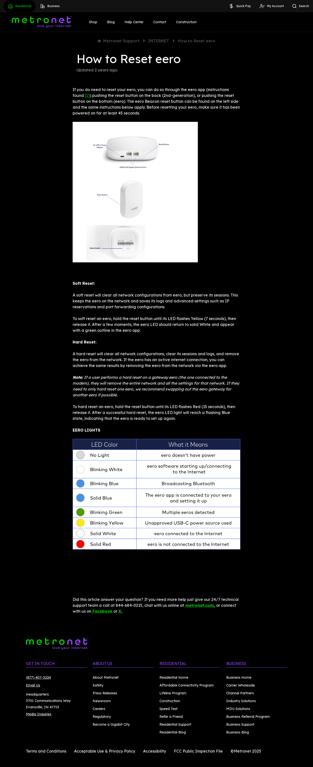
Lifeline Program (172, 693)
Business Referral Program (248, 716)
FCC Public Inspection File (198, 751)
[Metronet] (42, 22)
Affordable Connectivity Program (186, 685)
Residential (19, 6)
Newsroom (102, 701)
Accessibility (154, 751)
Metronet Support (118, 40)
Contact (159, 22)
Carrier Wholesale (240, 685)
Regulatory (102, 716)
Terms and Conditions (46, 751)
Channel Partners (240, 693)
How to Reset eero (196, 40)
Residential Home (173, 677)
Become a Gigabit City (111, 724)
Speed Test (168, 709)
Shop (93, 22)
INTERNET (158, 40)
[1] (87, 95)
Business (50, 6)
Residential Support (175, 724)
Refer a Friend (171, 716)
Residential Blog (172, 732)
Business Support (240, 724)
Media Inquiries (38, 714)
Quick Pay (239, 6)
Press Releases (105, 693)
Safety (98, 685)
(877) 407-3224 (38, 677)
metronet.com (199, 605)
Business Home (238, 677)
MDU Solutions (238, 709)
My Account (271, 6)
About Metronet (106, 677)
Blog (111, 22)
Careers (99, 709)
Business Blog (237, 732)
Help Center (134, 22)
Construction (186, 22)
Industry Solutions (241, 701)
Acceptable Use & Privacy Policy (104, 751)
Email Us (33, 685)
